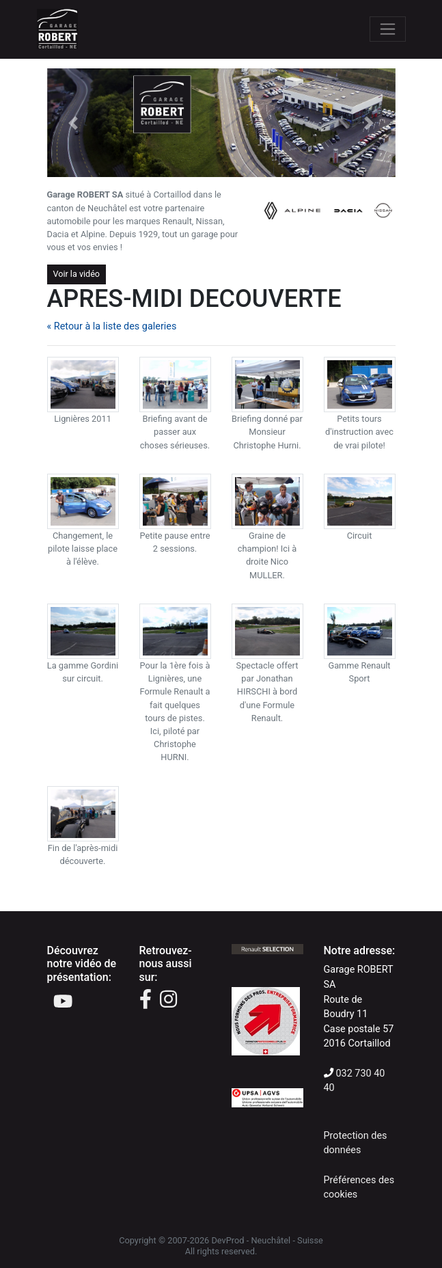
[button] (73, 122)
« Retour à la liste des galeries (112, 326)
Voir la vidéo (76, 274)
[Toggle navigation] (388, 29)
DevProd (227, 1240)
